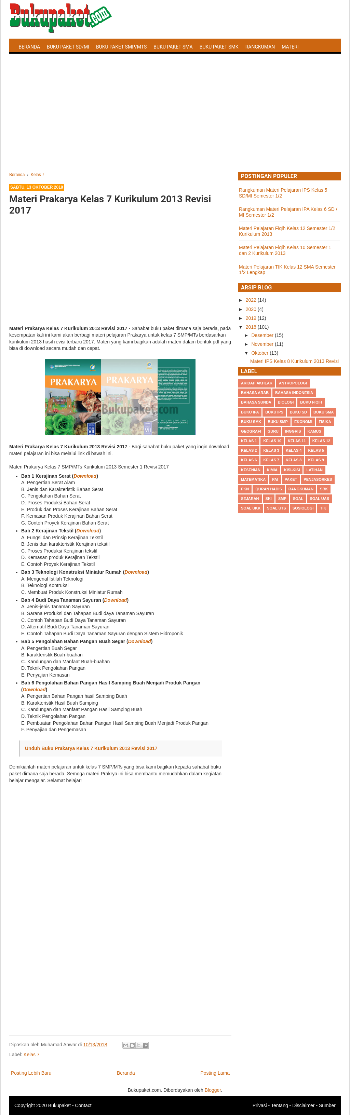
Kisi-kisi (292, 470)
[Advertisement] (175, 120)
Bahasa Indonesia (294, 393)
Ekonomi (303, 422)
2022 (252, 300)
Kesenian (250, 470)
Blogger (213, 1090)
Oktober (260, 353)
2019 (252, 318)
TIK (323, 508)
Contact (83, 1105)
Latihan (314, 470)
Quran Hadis (268, 489)
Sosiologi (303, 508)
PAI (275, 479)
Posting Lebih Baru (31, 1073)
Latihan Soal (35, 63)
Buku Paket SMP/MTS (121, 47)
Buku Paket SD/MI (68, 47)
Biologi (286, 402)
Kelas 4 (293, 450)
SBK (324, 489)
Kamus (314, 431)
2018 (252, 327)
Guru (273, 431)
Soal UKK (250, 508)
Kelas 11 (297, 441)
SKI (269, 499)
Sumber (327, 1105)
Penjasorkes (318, 479)
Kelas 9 (316, 460)
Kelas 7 (32, 1054)
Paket (291, 479)
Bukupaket (59, 1105)
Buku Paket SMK (219, 47)
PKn (245, 489)
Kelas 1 (249, 441)
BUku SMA (323, 412)
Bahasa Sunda (256, 402)
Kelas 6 (249, 460)
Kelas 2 (249, 450)
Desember (262, 335)
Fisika (325, 422)
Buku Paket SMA (172, 47)
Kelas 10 (272, 441)
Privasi (260, 1105)
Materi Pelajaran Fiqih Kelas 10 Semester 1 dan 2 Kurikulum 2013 (285, 250)
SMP (282, 499)
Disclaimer (303, 1105)
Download (84, 476)
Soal (298, 499)
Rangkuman (260, 47)
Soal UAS (319, 499)
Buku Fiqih (311, 402)
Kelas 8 (293, 460)
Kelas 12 (321, 441)
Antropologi (293, 383)
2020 (252, 309)
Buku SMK (251, 422)
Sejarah (250, 499)
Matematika (253, 479)
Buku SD (298, 412)
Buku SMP (278, 422)
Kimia (272, 470)
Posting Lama (215, 1073)
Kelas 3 (271, 450)
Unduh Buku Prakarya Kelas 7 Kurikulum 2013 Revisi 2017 (91, 748)
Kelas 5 (316, 450)
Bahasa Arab (255, 393)
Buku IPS (274, 412)
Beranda (29, 47)
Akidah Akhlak (256, 383)
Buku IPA (250, 412)
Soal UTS (276, 508)
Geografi (251, 431)
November (262, 344)
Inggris (293, 431)
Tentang (279, 1105)
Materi (290, 47)
